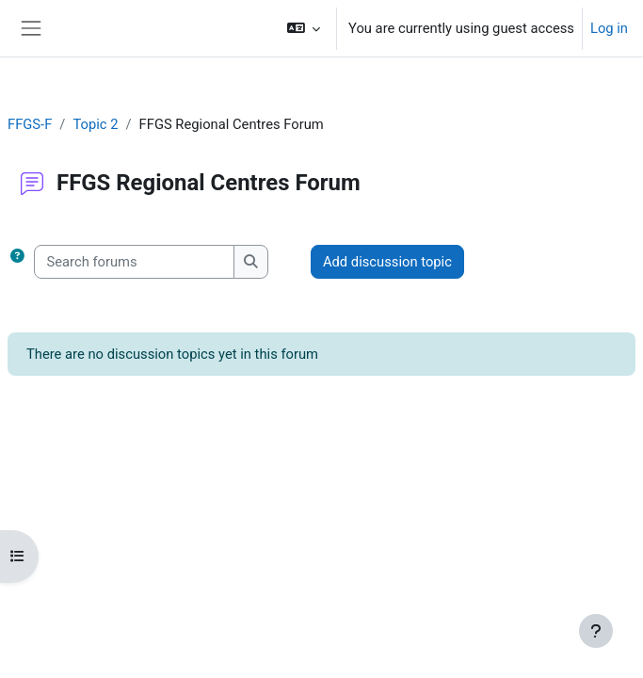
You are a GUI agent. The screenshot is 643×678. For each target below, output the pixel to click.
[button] (303, 28)
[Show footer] (596, 631)
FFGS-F (30, 124)
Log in (609, 28)
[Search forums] (134, 262)
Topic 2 (95, 124)
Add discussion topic (387, 261)
